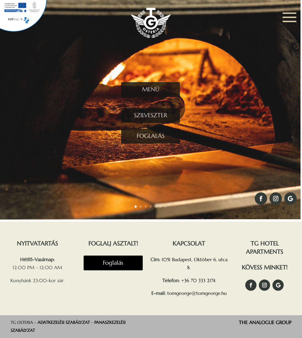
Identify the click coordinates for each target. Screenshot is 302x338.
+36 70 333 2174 (198, 280)
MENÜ (147, 91)
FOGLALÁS (146, 138)
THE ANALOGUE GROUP (265, 322)
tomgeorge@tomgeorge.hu (197, 293)
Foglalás (113, 262)
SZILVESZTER (147, 117)
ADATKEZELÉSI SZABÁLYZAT (64, 322)
